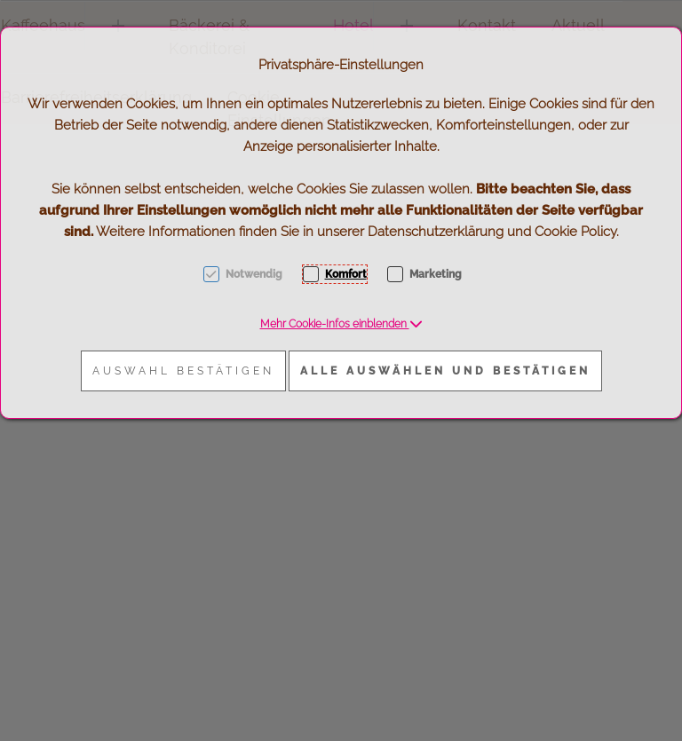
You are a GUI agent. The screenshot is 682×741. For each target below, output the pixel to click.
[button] (341, 324)
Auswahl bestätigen (183, 371)
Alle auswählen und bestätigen (445, 371)
